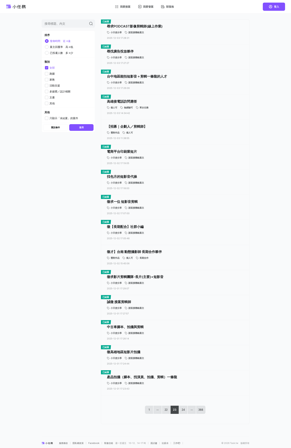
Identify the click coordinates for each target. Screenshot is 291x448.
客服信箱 (108, 443)
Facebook (93, 443)
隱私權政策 (78, 443)
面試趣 (154, 443)
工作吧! (176, 443)
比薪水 (165, 443)
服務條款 (63, 443)
